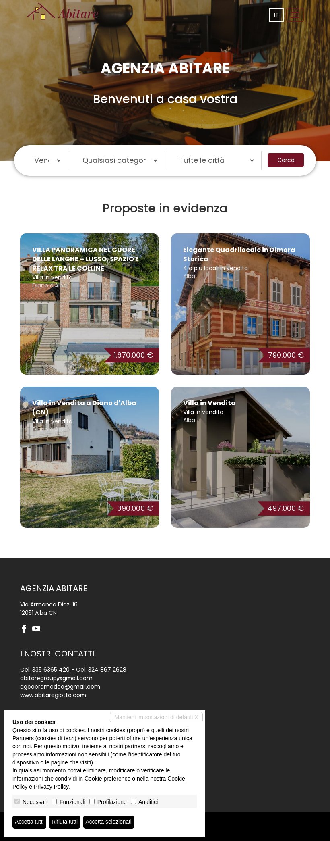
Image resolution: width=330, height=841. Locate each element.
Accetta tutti (29, 822)
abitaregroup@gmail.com (56, 678)
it (276, 15)
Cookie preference (107, 778)
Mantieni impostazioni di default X (156, 717)
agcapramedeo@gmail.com (60, 687)
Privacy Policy (51, 786)
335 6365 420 (51, 670)
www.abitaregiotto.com (53, 695)
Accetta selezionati (110, 822)
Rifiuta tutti (65, 822)
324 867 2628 (107, 670)
